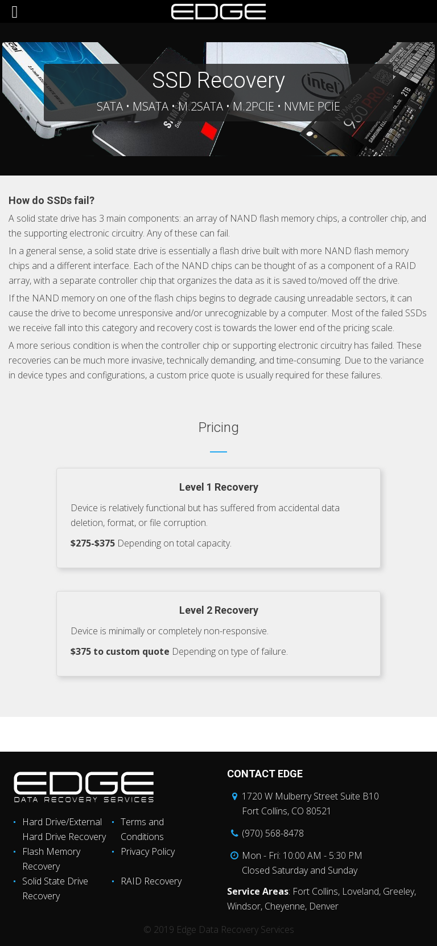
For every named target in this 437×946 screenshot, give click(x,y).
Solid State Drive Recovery (55, 888)
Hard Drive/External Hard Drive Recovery (64, 829)
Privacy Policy (148, 851)
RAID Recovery (151, 881)
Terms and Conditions (142, 829)
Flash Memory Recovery (51, 858)
